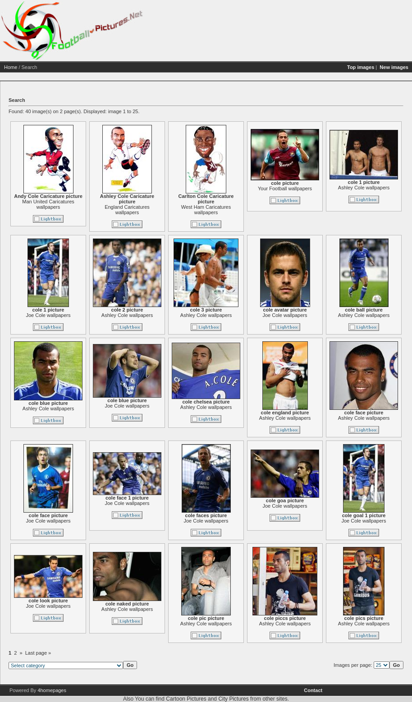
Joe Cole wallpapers (48, 315)
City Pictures (233, 699)
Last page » (38, 653)
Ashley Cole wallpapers (363, 187)
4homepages (51, 690)
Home (10, 67)
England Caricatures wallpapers (127, 209)
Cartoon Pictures (186, 699)
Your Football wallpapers (285, 188)
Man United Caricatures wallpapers (48, 204)
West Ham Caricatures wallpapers (206, 209)
